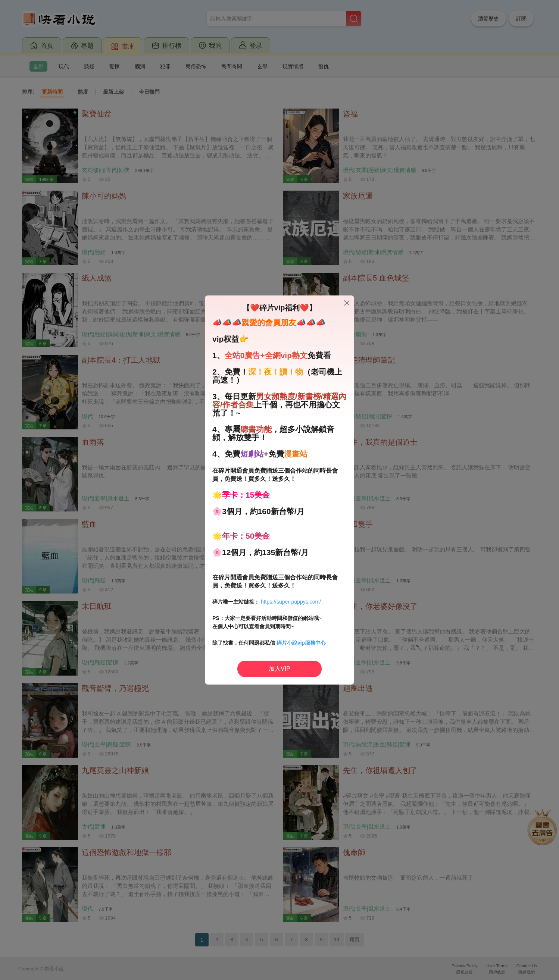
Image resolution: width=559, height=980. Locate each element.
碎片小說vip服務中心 (301, 643)
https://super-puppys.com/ (291, 602)
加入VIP (279, 669)
